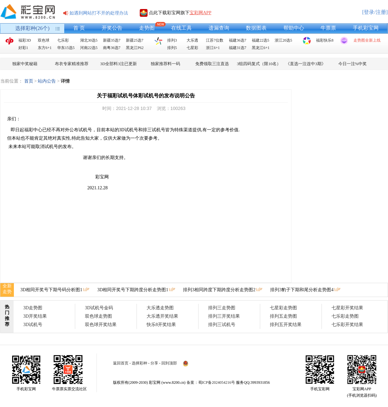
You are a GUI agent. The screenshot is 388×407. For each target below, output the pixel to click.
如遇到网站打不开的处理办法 (98, 13)
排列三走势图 (221, 307)
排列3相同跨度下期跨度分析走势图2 (219, 289)
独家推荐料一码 (165, 63)
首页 (28, 81)
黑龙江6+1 (261, 47)
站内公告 (47, 81)
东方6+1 (45, 47)
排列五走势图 (283, 316)
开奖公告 (112, 28)
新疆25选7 (134, 40)
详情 (65, 81)
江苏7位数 (214, 40)
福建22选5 (260, 40)
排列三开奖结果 (224, 316)
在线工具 (181, 28)
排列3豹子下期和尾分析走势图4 (301, 289)
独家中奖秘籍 (24, 63)
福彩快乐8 (324, 40)
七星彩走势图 (283, 307)
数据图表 (256, 28)
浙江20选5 (283, 40)
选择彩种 (139, 363)
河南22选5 (88, 47)
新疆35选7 (111, 40)
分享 (154, 363)
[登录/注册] (375, 12)
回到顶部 (169, 363)
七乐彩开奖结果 (347, 324)
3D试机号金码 (99, 307)
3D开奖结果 (35, 316)
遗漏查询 (219, 28)
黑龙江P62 (135, 47)
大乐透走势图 (160, 307)
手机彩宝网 (366, 28)
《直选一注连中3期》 (306, 63)
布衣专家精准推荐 (71, 63)
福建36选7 (237, 40)
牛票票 (328, 28)
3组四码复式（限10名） (259, 63)
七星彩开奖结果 (347, 307)
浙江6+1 (213, 47)
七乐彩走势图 (345, 316)
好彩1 (23, 47)
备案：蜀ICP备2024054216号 (211, 382)
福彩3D (24, 40)
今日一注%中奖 (352, 63)
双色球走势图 (98, 316)
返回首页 (120, 363)
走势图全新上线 (367, 40)
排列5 (172, 47)
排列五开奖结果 (285, 324)
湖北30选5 (88, 40)
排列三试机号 (221, 324)
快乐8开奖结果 (161, 324)
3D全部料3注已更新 (118, 63)
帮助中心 (293, 28)
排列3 (172, 40)
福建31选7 (237, 47)
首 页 (79, 28)
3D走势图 (32, 307)
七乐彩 (63, 40)
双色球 (43, 40)
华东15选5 (66, 47)
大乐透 (192, 40)
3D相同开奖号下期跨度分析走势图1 (132, 289)
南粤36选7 (111, 47)
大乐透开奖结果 (162, 316)
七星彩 (192, 47)
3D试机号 (32, 324)
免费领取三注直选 (212, 63)
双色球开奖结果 (101, 324)
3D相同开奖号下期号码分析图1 (51, 289)
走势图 (147, 28)
